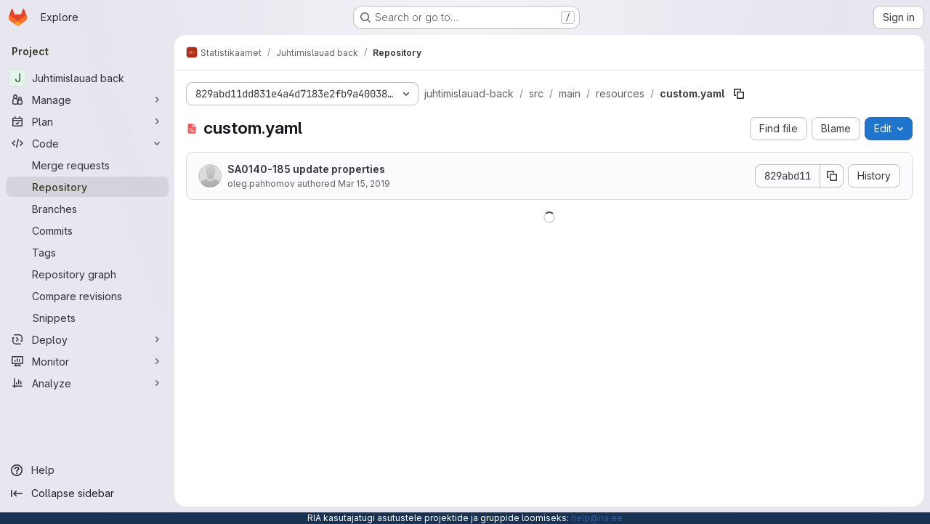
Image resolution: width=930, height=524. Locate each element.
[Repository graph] (87, 274)
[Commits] (87, 230)
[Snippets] (87, 317)
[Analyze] (87, 383)
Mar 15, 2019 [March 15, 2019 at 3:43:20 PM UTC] (364, 183)
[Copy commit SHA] (832, 176)
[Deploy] (87, 339)
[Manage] (87, 99)
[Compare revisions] (87, 296)
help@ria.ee (597, 517)
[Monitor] (87, 361)
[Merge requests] (87, 165)
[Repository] (87, 187)
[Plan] (87, 121)
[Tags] (87, 252)
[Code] (87, 143)
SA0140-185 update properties (306, 169)
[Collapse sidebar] (87, 493)
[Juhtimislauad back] (87, 78)
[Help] (87, 470)
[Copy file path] (739, 93)
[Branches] (87, 208)
